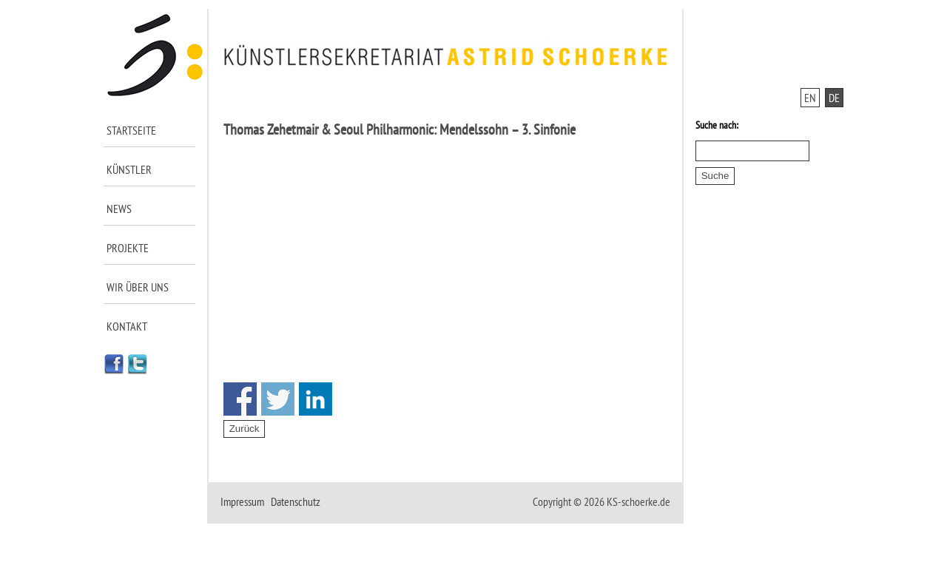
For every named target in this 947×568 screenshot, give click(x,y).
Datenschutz (295, 501)
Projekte (128, 247)
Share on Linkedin (315, 399)
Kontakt (127, 326)
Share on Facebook (240, 399)
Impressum (242, 501)
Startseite (131, 130)
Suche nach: (716, 125)
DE (834, 97)
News (119, 208)
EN (810, 97)
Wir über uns (138, 287)
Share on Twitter (277, 399)
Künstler (129, 169)
